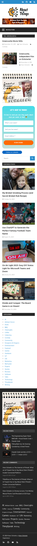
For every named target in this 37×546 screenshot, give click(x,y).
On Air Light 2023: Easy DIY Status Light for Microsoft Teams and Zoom (17, 268)
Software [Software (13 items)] (5, 523)
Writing (7, 385)
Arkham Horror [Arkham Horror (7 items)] (9, 505)
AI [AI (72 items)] (3, 505)
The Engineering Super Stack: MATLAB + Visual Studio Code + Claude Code (22, 438)
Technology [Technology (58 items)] (19, 522)
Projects (7, 366)
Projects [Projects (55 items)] (14, 519)
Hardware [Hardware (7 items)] (13, 516)
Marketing (8, 361)
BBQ (6, 327)
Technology (8, 379)
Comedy (4, 46)
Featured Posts (9, 164)
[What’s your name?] (18, 123)
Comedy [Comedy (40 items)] (16, 508)
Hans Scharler (23, 44)
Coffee (7, 332)
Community (8, 340)
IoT (6, 356)
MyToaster (8, 364)
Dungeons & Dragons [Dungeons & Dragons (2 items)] (7, 512)
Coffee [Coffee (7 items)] (4, 509)
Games (7, 351)
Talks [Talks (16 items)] (11, 523)
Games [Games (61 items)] (5, 515)
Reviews (7, 372)
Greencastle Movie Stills (12, 41)
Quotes (7, 369)
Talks (6, 377)
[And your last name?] (18, 129)
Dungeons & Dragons (12, 343)
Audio (7, 325)
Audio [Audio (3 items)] (16, 505)
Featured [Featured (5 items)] (29, 512)
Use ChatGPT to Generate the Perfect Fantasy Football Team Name (16, 230)
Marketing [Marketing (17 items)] (27, 516)
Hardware (8, 353)
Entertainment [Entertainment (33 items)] (19, 512)
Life (6, 359)
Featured (8, 348)
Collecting (8, 335)
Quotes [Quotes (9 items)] (21, 519)
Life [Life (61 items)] (21, 515)
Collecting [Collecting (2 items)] (9, 509)
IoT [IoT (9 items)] (18, 516)
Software (8, 374)
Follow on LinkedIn (12, 152)
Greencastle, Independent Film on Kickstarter (26, 56)
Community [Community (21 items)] (25, 509)
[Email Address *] (18, 136)
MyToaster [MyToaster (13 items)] (6, 519)
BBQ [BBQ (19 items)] (21, 505)
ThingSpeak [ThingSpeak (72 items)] (7, 526)
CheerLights (8, 330)
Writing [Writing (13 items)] (16, 526)
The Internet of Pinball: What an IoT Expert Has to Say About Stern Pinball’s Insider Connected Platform (18, 470)
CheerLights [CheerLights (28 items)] (28, 505)
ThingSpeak (9, 382)
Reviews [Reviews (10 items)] (27, 519)
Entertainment (9, 345)
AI (5, 319)
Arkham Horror (10, 322)
